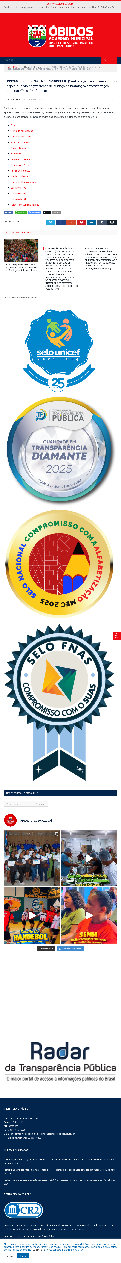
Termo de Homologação (23, 181)
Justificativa (16, 153)
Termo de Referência (21, 136)
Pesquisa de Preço (20, 164)
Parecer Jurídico (18, 147)
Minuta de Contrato (21, 142)
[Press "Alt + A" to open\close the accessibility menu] (117, 636)
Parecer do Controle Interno (25, 204)
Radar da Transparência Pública (39, 1236)
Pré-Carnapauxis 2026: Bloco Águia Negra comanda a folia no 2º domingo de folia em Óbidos (22, 267)
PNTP (17, 1236)
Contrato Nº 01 (18, 199)
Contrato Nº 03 (18, 193)
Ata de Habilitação (20, 176)
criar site (23, 1225)
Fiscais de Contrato (20, 170)
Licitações (112, 99)
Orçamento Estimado (21, 159)
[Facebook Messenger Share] (34, 212)
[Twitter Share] (47, 212)
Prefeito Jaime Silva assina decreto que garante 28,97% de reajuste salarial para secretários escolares (53, 1179)
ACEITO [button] (23, 1255)
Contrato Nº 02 (18, 187)
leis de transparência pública (54, 1229)
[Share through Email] (56, 212)
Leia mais (37, 1249)
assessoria (77, 1225)
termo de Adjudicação (22, 130)
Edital (13, 125)
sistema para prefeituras (43, 1225)
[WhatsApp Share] (21, 212)
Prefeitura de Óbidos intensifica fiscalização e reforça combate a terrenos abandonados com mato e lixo (54, 1169)
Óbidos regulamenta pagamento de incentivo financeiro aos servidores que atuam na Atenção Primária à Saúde (61, 7)
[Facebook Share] (8, 212)
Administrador (15, 99)
